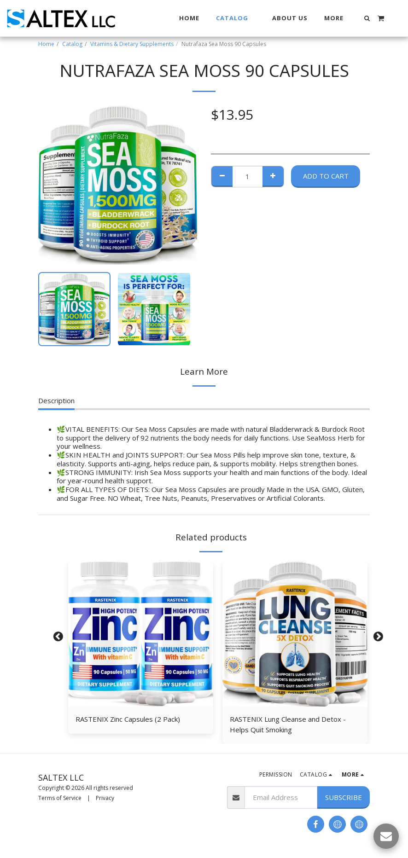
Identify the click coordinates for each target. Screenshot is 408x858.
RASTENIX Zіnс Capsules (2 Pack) (128, 719)
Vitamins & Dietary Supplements (132, 44)
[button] (367, 18)
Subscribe (343, 797)
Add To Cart (326, 175)
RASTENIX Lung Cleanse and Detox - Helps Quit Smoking (288, 724)
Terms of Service (60, 798)
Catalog (72, 44)
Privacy (105, 798)
